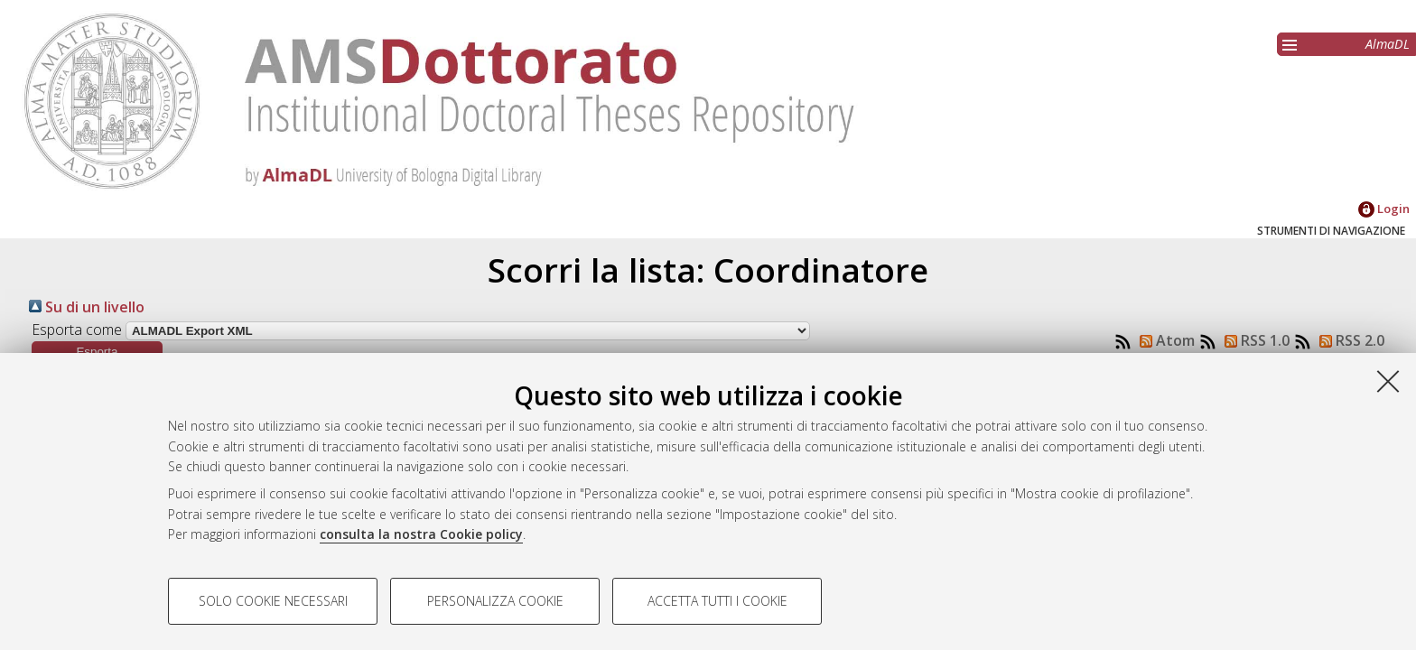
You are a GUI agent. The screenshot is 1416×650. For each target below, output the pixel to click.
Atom (1163, 340)
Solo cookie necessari (273, 600)
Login (1384, 208)
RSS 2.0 (1348, 340)
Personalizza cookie (495, 600)
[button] (97, 351)
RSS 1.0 (1253, 340)
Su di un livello (86, 307)
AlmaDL (1387, 43)
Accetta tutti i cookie (717, 600)
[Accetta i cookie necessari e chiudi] (1388, 381)
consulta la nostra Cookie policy (421, 534)
